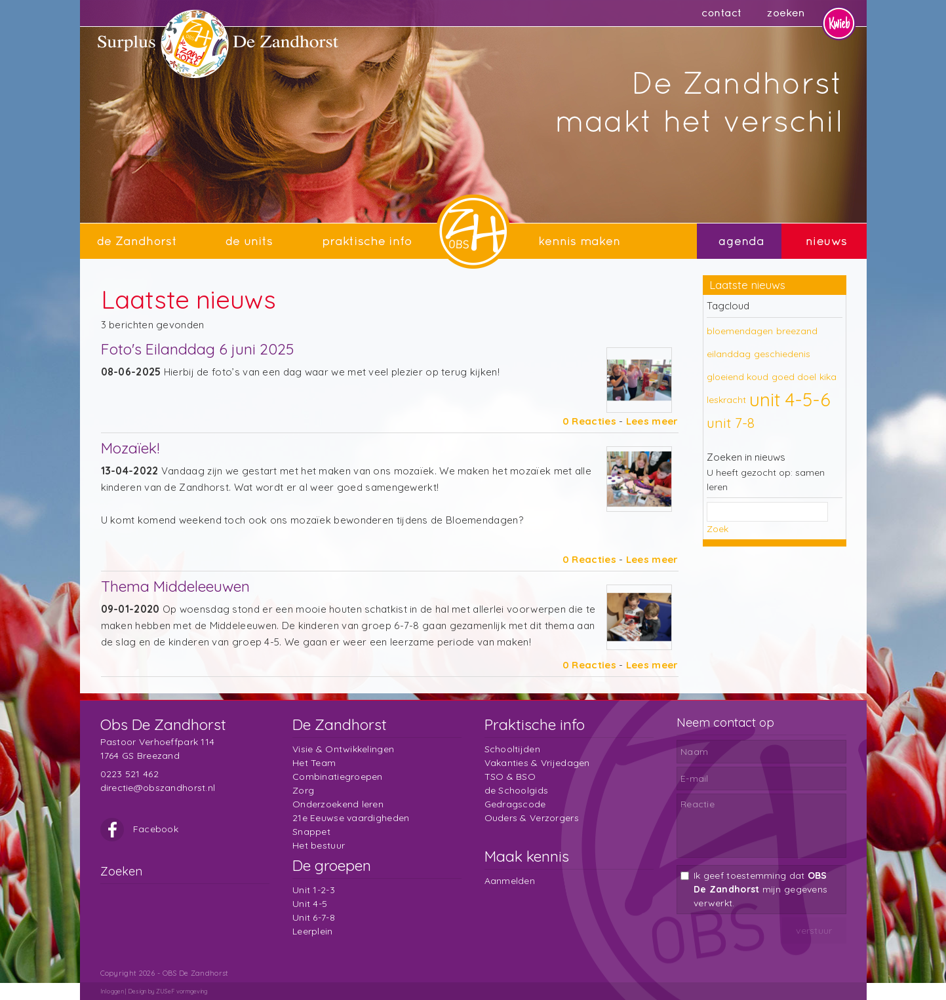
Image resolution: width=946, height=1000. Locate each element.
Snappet (311, 831)
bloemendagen (740, 331)
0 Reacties (589, 421)
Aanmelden (510, 881)
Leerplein (312, 931)
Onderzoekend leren (338, 804)
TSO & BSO (510, 776)
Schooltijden (512, 749)
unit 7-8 (731, 422)
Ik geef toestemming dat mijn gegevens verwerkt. (760, 889)
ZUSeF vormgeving (182, 991)
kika (828, 377)
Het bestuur (318, 845)
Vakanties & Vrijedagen (537, 763)
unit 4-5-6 (790, 399)
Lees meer (652, 421)
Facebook (139, 829)
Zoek (717, 529)
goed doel (794, 377)
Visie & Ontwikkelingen (343, 749)
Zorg (303, 790)
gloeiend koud (737, 377)
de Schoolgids (516, 790)
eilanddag (729, 354)
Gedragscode (515, 804)
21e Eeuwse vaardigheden (350, 818)
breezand (797, 331)
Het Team (314, 763)
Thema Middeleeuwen (175, 586)
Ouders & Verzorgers (531, 818)
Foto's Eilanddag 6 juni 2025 (197, 348)
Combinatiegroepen (337, 776)
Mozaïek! (130, 447)
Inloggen (112, 991)
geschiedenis (782, 354)
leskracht (726, 400)
